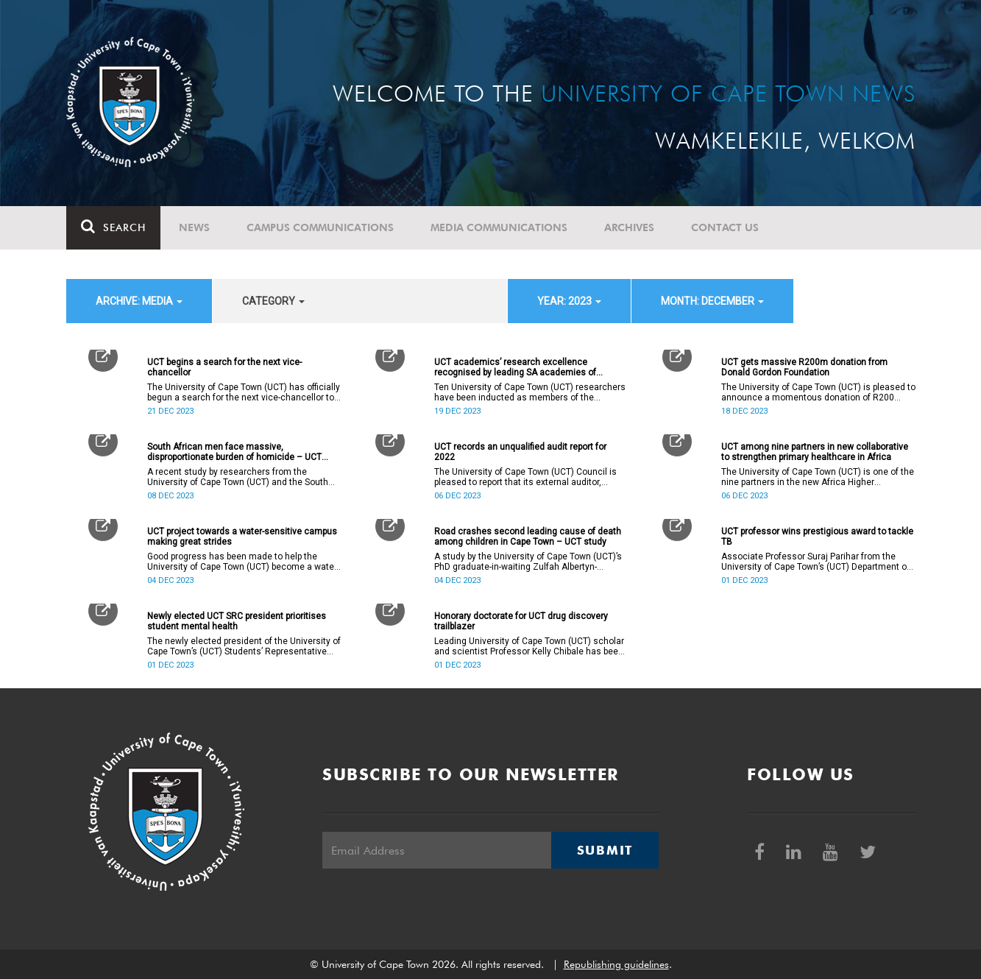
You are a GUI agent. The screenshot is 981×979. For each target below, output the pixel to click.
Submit (605, 850)
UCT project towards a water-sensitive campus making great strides (242, 536)
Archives (629, 227)
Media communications (499, 227)
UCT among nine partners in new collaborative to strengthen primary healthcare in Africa (814, 452)
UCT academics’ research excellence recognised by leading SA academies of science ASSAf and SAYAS (515, 367)
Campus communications (320, 227)
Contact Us (725, 227)
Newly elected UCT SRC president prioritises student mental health (236, 621)
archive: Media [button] (139, 301)
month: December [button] (712, 301)
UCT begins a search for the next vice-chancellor (224, 367)
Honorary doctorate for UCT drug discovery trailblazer (521, 621)
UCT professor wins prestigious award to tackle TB (817, 536)
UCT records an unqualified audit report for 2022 (520, 452)
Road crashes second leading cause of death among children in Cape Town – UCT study (527, 536)
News (194, 227)
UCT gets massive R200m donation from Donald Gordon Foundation (804, 367)
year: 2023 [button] (569, 301)
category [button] (273, 301)
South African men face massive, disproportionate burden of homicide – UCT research (234, 452)
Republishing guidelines (616, 964)
